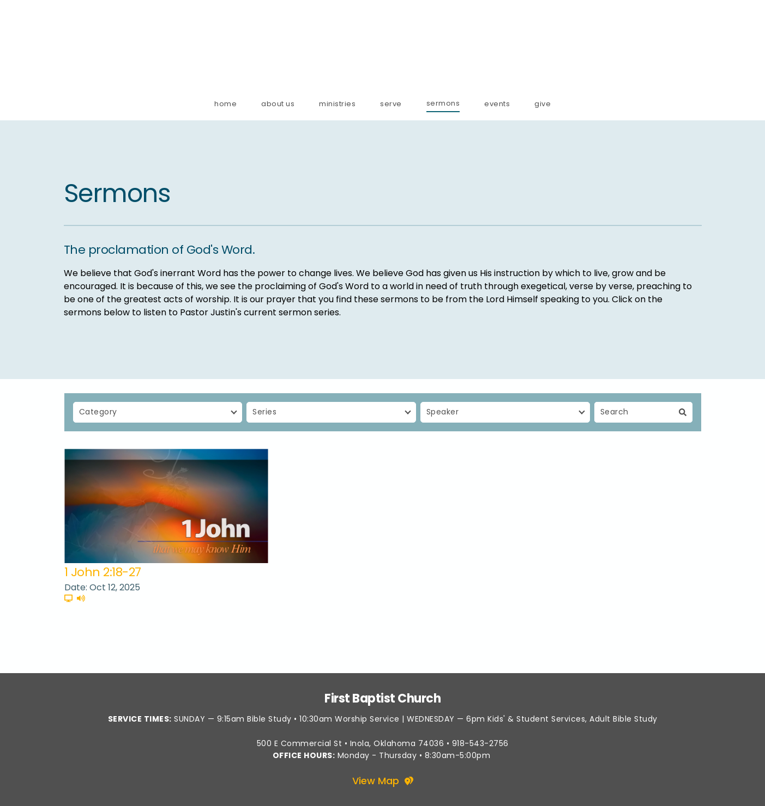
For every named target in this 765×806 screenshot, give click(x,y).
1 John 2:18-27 (102, 572)
